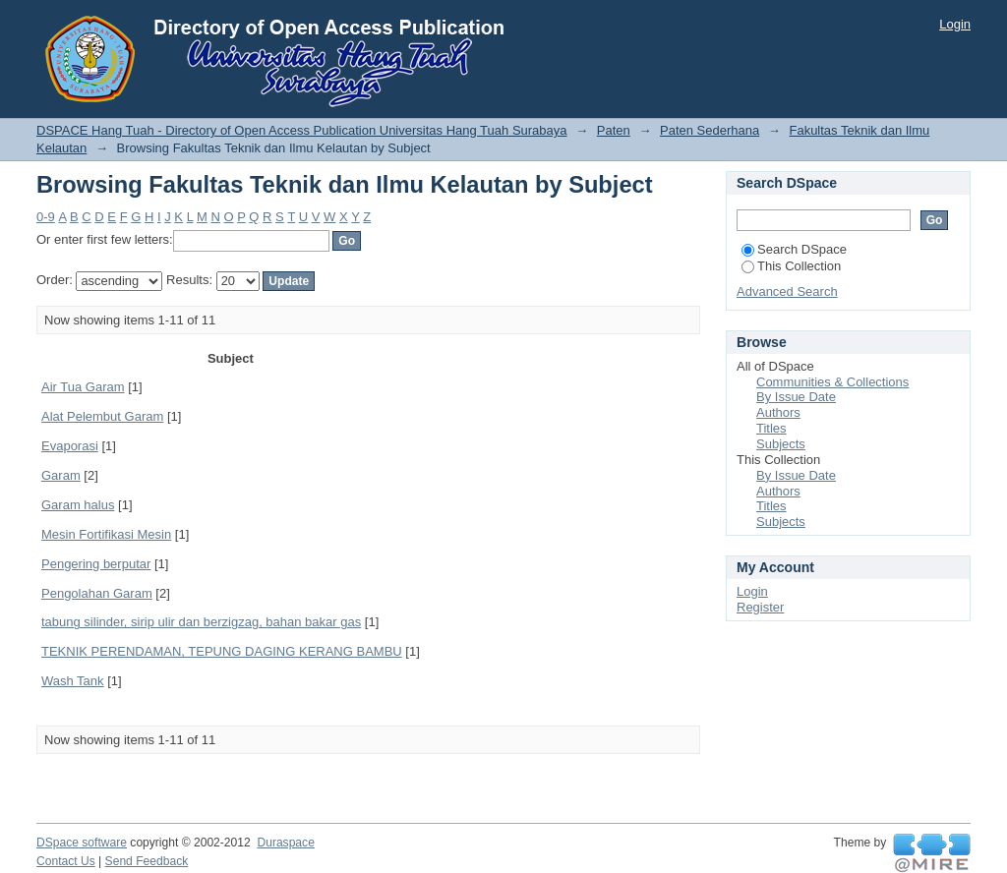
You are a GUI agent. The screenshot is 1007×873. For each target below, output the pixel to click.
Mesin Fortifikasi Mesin (106, 534)
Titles (771, 428)
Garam (61, 475)
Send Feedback (147, 861)
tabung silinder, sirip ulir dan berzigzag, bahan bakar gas (201, 621)
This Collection (791, 266)
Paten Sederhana (709, 130)
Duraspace (285, 842)
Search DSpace (794, 249)
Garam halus (77, 504)
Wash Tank (72, 680)
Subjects (780, 443)
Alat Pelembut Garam (102, 416)
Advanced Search (787, 291)
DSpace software (81, 842)
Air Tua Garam (83, 386)
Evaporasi (69, 445)
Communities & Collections (832, 382)
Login (955, 24)
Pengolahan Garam (96, 593)
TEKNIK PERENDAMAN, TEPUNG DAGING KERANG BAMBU (221, 651)
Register (760, 607)
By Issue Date (796, 396)
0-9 (45, 216)
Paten (613, 130)
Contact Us (65, 861)
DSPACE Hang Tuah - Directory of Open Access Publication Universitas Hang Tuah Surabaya (301, 130)
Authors (778, 412)
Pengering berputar (95, 563)
